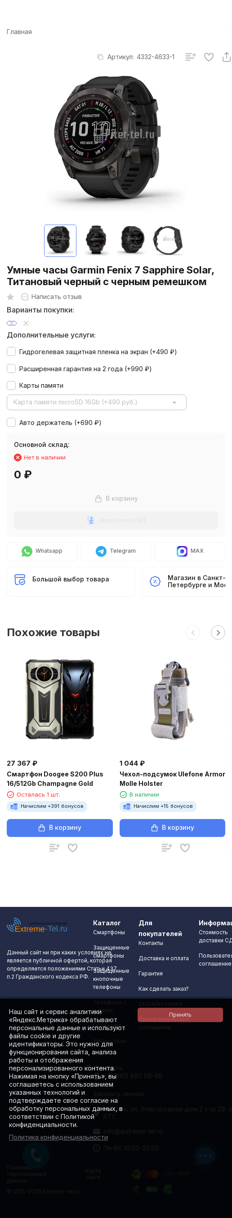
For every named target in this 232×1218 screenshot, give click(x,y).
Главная (19, 31)
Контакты (150, 943)
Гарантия (150, 973)
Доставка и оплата (163, 958)
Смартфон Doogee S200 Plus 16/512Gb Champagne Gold (55, 778)
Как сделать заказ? (163, 988)
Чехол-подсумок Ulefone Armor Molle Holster (172, 778)
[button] (193, 632)
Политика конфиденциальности (58, 1137)
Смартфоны (109, 932)
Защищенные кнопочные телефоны (111, 978)
